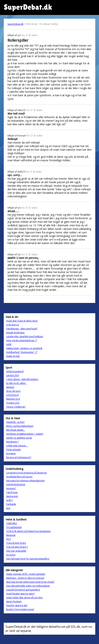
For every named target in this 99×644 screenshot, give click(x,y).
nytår (9, 344)
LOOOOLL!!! (12, 395)
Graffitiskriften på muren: (19, 476)
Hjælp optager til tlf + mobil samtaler (25, 574)
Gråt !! (9, 500)
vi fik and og (12, 324)
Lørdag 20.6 (12, 375)
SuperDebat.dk (15, 24)
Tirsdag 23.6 (12, 402)
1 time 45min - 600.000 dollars (22, 379)
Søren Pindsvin (14, 601)
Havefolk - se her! (15, 422)
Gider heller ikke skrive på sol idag (24, 597)
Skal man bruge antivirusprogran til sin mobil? (30, 581)
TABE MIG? (11, 523)
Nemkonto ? (12, 441)
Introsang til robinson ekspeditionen (25, 480)
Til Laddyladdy (14, 527)
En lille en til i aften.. (16, 383)
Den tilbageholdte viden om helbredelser (28, 585)
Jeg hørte (11, 453)
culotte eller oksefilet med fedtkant (24, 336)
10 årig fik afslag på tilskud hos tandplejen (28, 531)
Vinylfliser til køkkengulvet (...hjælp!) (24, 433)
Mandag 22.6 (13, 398)
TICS (8, 539)
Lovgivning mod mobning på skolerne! (26, 472)
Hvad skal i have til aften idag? (22, 320)
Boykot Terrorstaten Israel (20, 609)
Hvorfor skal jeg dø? (17, 605)
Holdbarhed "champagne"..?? (21, 352)
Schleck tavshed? (15, 371)
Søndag (10, 387)
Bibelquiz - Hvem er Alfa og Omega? (25, 578)
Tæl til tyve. (12, 492)
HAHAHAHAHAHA (15, 484)
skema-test (12, 496)
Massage (11, 535)
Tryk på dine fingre (16, 543)
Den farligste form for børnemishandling (27, 558)
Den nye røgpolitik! (16, 550)
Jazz (8, 508)
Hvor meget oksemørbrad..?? (21, 340)
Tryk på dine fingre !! (17, 547)
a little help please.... (17, 445)
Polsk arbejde (13, 449)
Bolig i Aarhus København (19, 426)
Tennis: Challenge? (16, 406)
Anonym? (11, 488)
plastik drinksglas (15, 332)
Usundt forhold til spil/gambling (23, 589)
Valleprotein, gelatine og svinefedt (24, 348)
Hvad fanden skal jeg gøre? (20, 593)
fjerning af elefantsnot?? (18, 457)
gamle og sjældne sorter (19, 437)
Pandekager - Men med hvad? (21, 328)
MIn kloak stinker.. (15, 430)
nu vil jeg (10, 554)
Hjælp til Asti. (13, 356)
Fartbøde (11, 504)
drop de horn (13, 391)
